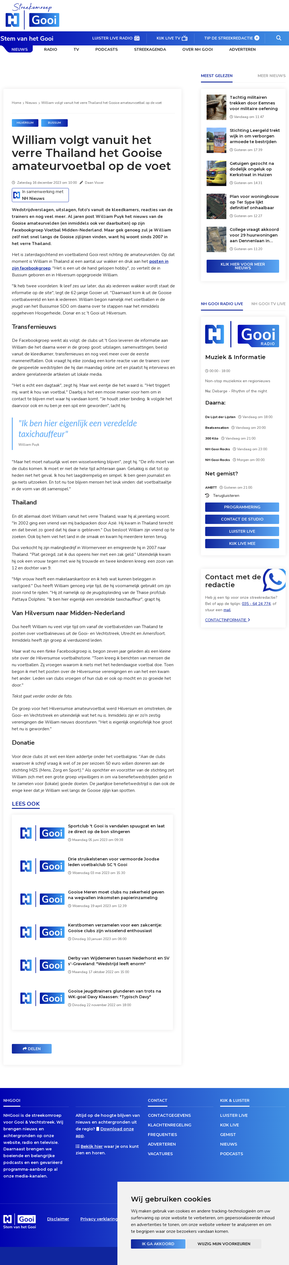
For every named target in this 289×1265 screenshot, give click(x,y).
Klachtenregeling (169, 1125)
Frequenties (162, 1134)
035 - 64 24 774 (256, 603)
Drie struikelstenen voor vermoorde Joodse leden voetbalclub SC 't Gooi (113, 862)
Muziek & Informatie (235, 357)
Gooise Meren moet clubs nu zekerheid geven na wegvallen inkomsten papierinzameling (116, 895)
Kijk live (229, 1125)
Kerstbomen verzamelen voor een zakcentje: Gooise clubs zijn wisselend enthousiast (115, 928)
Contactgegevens (169, 1115)
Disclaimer (58, 1219)
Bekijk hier (92, 1146)
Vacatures (160, 1153)
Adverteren (242, 49)
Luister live (242, 531)
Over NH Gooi (197, 49)
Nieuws (20, 49)
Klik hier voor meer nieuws (243, 266)
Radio (50, 49)
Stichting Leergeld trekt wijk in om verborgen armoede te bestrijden (255, 136)
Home (16, 102)
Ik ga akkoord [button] (158, 1244)
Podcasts (106, 49)
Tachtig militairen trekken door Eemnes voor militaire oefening (254, 103)
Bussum (54, 123)
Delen (32, 1049)
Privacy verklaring (99, 1219)
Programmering (242, 507)
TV (76, 49)
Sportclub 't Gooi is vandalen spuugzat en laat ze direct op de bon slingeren (116, 828)
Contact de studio (242, 519)
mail (227, 610)
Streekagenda (150, 49)
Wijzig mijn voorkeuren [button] (224, 1244)
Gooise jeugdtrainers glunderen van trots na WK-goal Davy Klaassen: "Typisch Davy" (114, 994)
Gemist (228, 1134)
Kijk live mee (242, 543)
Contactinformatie (227, 620)
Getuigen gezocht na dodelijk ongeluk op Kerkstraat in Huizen (252, 169)
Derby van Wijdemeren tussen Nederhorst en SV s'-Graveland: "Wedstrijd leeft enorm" (118, 961)
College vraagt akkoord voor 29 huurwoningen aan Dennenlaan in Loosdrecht (254, 235)
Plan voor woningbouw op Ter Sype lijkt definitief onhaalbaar (254, 202)
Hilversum (25, 123)
